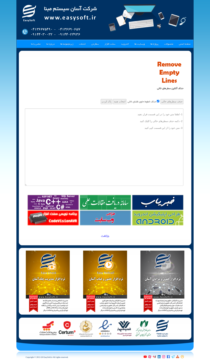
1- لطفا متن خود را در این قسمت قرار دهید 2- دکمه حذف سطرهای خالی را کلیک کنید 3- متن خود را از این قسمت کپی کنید (104, 147)
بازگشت (105, 236)
